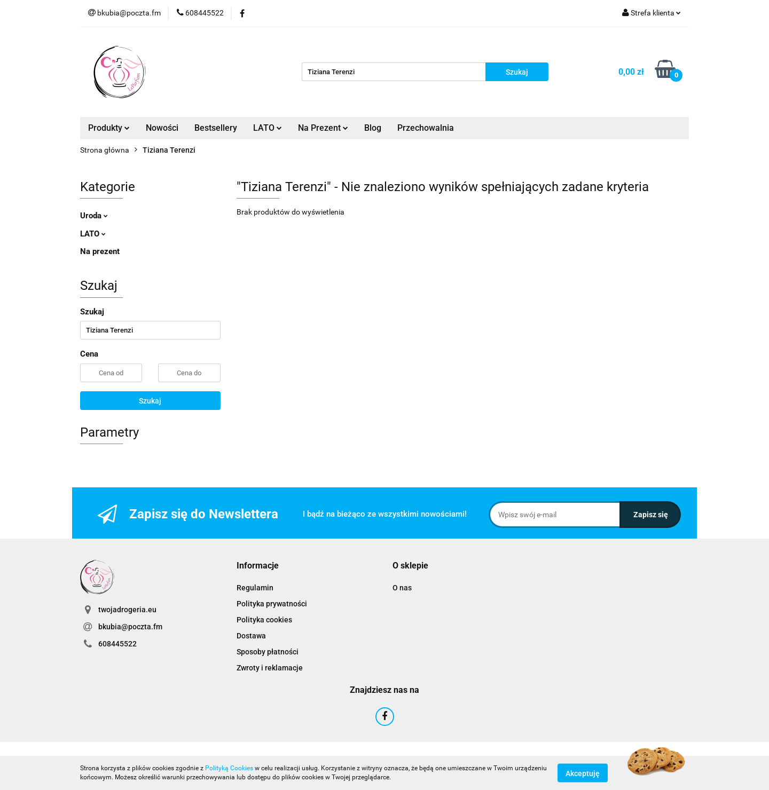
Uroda (94, 215)
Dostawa (251, 635)
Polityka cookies (264, 619)
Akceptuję (583, 773)
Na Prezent (323, 128)
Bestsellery (215, 128)
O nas (402, 587)
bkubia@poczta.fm (130, 626)
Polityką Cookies (229, 768)
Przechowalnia (425, 128)
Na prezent (100, 251)
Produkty (109, 128)
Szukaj (150, 401)
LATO (267, 128)
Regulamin (255, 587)
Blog (372, 128)
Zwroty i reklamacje (270, 667)
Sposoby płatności (268, 651)
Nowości (162, 128)
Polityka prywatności (272, 603)
